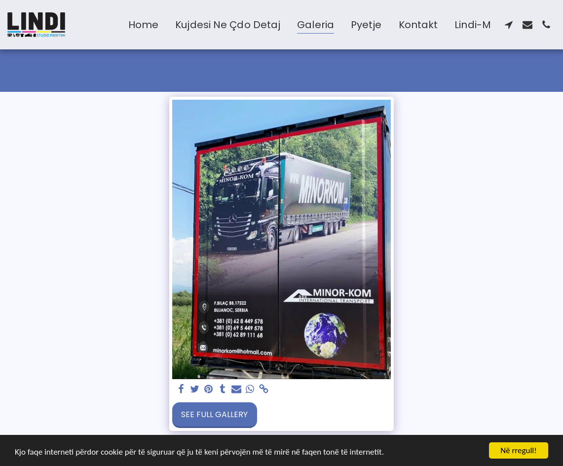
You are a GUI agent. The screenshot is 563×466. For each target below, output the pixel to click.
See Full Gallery (214, 414)
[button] (509, 24)
